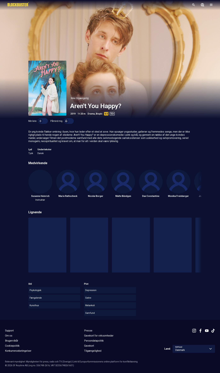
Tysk (30, 153)
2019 (72, 113)
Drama (91, 113)
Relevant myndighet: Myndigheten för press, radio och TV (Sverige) (38, 361)
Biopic (99, 113)
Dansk (41, 153)
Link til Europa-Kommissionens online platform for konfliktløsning (105, 361)
